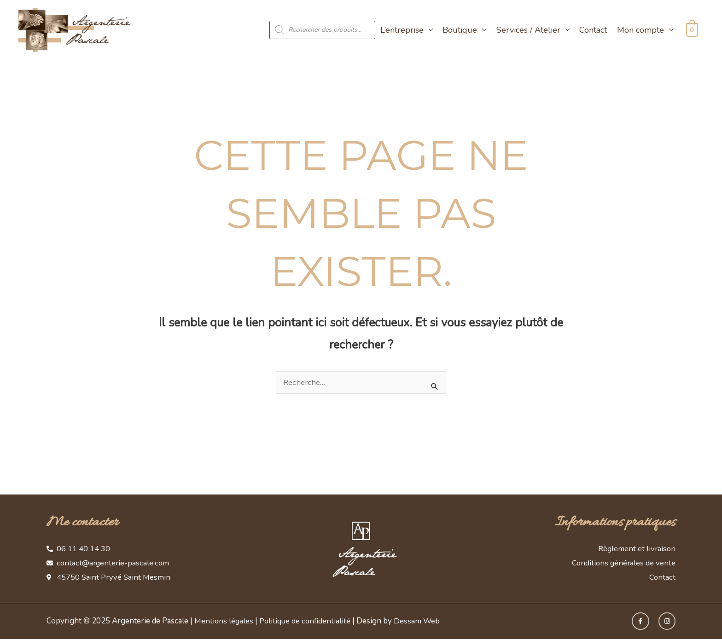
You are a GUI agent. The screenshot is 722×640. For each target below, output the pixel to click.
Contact (591, 29)
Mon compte (638, 29)
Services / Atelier (526, 29)
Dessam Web (419, 622)
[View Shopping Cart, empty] (691, 29)
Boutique (458, 29)
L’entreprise (399, 29)
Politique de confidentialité (306, 622)
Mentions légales (224, 622)
